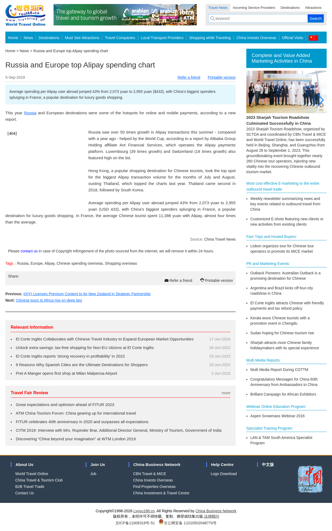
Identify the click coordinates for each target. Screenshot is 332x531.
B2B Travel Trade (29, 486)
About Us (24, 464)
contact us (29, 251)
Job (93, 474)
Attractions (313, 8)
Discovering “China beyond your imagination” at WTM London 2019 (76, 439)
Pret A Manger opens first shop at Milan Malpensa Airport (66, 373)
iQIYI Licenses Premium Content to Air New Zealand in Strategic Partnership (87, 294)
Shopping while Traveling (210, 38)
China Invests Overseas (256, 38)
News (28, 38)
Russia (30, 113)
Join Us (97, 464)
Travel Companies (120, 38)
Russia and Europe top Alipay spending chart (70, 51)
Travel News (218, 8)
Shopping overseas (121, 263)
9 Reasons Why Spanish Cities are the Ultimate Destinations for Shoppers (82, 364)
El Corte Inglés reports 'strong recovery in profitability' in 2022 (70, 356)
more (226, 393)
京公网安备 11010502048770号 (188, 523)
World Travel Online (31, 474)
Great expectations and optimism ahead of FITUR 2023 (65, 404)
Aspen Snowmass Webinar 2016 (277, 416)
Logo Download (224, 474)
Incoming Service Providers (254, 8)
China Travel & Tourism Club (39, 480)
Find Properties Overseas (154, 486)
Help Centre (222, 464)
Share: (13, 276)
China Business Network (156, 464)
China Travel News (220, 239)
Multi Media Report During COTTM (279, 369)
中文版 (268, 464)
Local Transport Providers (162, 38)
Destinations (290, 8)
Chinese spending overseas (79, 263)
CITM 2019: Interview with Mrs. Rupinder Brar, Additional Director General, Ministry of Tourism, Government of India (118, 430)
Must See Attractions (82, 38)
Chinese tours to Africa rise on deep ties (49, 300)
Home (13, 38)
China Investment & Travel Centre (161, 493)
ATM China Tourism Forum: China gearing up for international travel (76, 413)
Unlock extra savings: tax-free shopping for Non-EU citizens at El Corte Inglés (85, 347)
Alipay (49, 263)
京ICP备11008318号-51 (135, 523)
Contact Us (24, 493)
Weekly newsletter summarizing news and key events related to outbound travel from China (285, 203)
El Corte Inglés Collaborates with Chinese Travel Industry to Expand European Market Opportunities (105, 339)
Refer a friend (189, 77)
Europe (37, 263)
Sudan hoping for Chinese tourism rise (282, 333)
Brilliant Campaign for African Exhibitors (283, 394)
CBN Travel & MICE (149, 474)
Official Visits (292, 38)
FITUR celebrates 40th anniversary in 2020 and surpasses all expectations (82, 421)
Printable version (222, 77)
